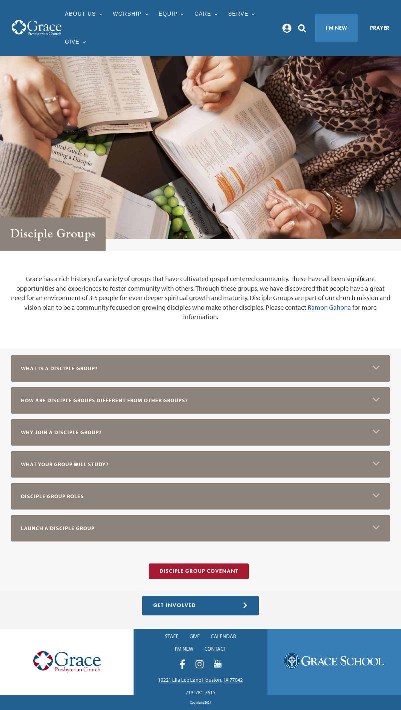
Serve (243, 14)
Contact (215, 648)
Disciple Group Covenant (199, 570)
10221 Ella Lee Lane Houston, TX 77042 (200, 679)
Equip (173, 14)
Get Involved (200, 605)
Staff (172, 636)
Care (208, 14)
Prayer (379, 27)
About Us (85, 14)
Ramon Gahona (329, 307)
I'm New (336, 27)
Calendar (223, 636)
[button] (200, 368)
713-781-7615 (200, 692)
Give (77, 42)
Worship (132, 14)
